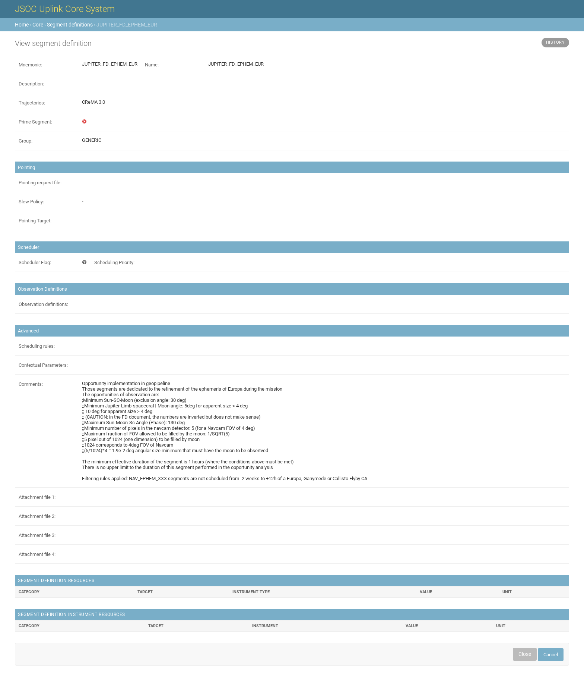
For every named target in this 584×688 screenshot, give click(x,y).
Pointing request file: (40, 182)
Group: (25, 141)
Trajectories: (32, 103)
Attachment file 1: (37, 497)
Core (37, 25)
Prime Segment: (35, 122)
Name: (152, 65)
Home (22, 25)
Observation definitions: (43, 304)
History (555, 42)
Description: (31, 84)
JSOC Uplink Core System (65, 9)
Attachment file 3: (37, 535)
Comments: (31, 384)
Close (524, 654)
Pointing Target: (35, 220)
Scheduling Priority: (114, 262)
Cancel (550, 654)
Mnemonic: (30, 65)
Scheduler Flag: (35, 262)
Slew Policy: (31, 201)
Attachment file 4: (37, 554)
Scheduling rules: (37, 346)
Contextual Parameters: (43, 365)
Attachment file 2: (37, 516)
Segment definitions (70, 25)
